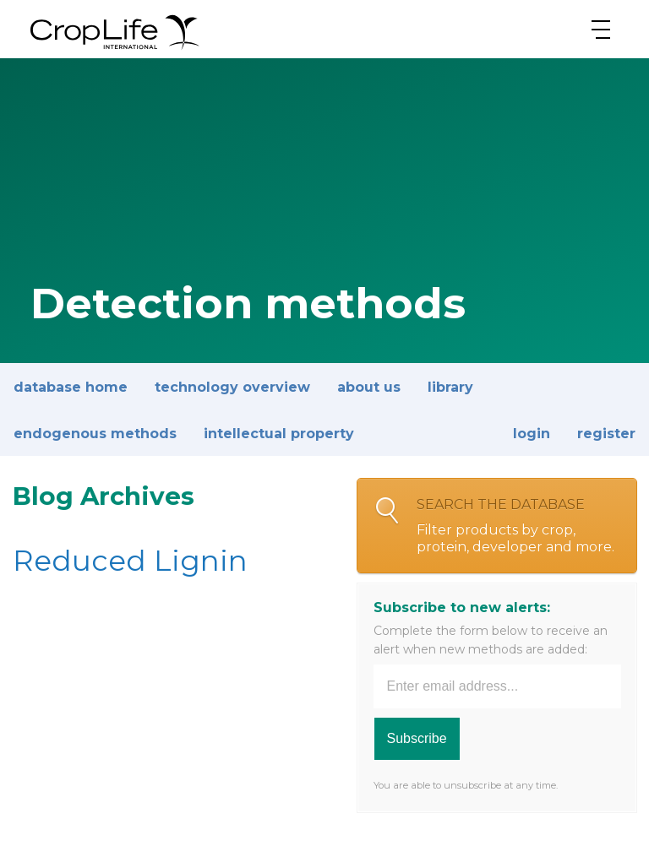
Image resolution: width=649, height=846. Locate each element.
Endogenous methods (95, 434)
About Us (369, 387)
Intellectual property (279, 434)
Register (606, 434)
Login (531, 434)
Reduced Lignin (130, 560)
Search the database (518, 526)
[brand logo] (114, 50)
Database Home (71, 387)
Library (450, 387)
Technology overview (232, 387)
